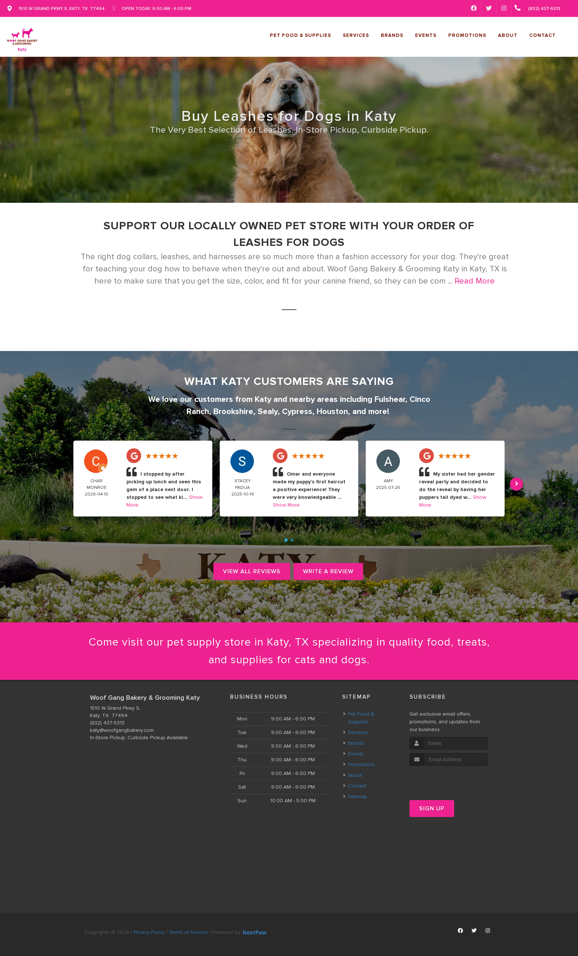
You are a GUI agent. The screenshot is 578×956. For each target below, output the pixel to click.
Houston (332, 412)
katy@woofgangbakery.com (122, 730)
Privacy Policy (149, 932)
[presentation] (449, 779)
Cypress (297, 412)
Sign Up (432, 808)
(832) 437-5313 (107, 723)
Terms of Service (188, 932)
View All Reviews (252, 571)
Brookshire (233, 412)
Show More (286, 505)
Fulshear (390, 399)
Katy (263, 399)
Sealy (268, 412)
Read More (475, 281)
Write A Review (328, 571)
